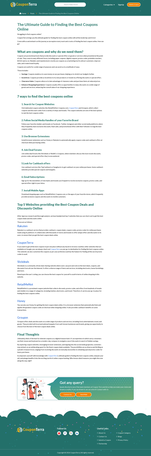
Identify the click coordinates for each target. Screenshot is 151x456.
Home (22, 13)
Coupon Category (124, 433)
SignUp (119, 5)
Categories (106, 5)
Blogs (120, 436)
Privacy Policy (123, 440)
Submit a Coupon (133, 5)
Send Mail (83, 394)
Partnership (103, 444)
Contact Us (68, 394)
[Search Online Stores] (69, 5)
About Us (102, 433)
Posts (32, 13)
